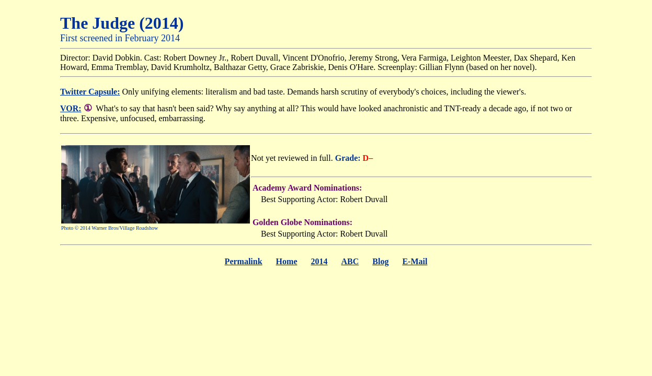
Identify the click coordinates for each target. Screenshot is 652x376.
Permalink (243, 261)
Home (287, 261)
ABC (350, 261)
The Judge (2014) (122, 23)
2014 (319, 261)
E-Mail (414, 261)
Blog (380, 261)
